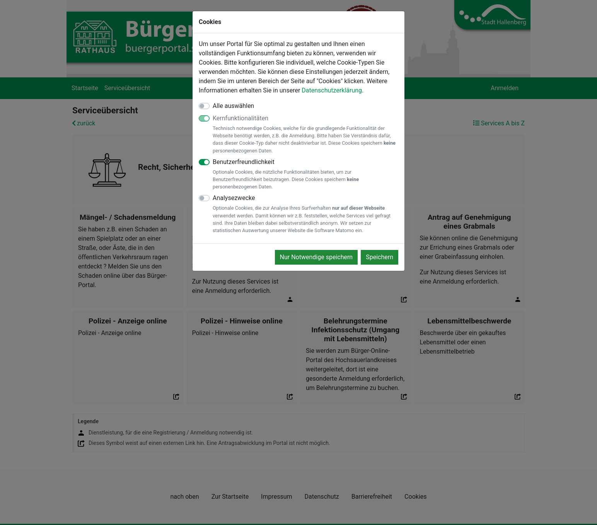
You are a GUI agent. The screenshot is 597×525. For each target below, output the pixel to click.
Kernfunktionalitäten (305, 134)
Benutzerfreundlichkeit (305, 174)
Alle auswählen (233, 105)
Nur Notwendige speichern (316, 257)
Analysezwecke (305, 214)
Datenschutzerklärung (332, 90)
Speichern (379, 257)
